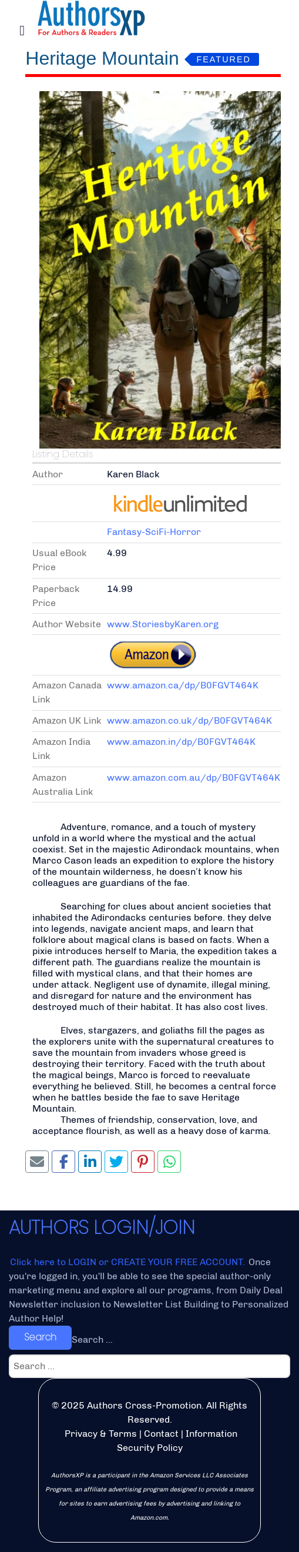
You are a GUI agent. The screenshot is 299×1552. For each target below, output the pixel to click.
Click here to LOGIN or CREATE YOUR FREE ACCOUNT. (128, 1261)
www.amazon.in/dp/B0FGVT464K (181, 741)
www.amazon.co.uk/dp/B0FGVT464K (189, 720)
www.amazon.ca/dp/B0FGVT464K (182, 685)
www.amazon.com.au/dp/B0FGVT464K (193, 777)
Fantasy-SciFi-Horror (154, 531)
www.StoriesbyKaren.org (163, 624)
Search (40, 1337)
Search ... (92, 1339)
